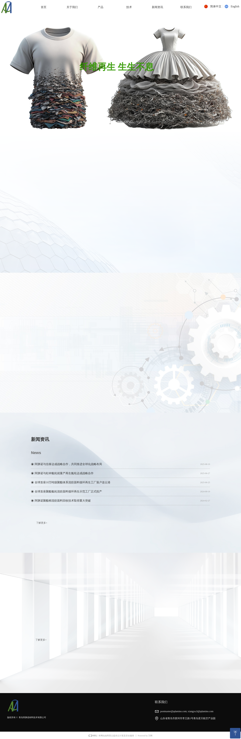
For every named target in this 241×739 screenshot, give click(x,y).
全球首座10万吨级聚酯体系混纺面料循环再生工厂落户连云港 (72, 482)
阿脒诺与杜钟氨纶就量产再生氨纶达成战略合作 (64, 473)
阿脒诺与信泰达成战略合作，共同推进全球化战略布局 (68, 464)
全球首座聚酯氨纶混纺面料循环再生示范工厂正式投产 (68, 492)
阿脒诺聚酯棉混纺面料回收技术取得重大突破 (63, 501)
